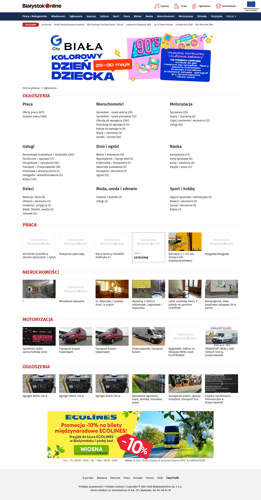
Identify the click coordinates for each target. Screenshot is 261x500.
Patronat (115, 477)
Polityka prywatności (91, 486)
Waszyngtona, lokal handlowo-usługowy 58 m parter (220, 304)
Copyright (132, 486)
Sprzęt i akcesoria (181, 205)
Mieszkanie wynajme (71, 301)
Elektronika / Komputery (111, 162)
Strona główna (31, 88)
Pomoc (150, 477)
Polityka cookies (114, 486)
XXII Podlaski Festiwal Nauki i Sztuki (105, 24)
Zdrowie (202, 16)
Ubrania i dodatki (107, 197)
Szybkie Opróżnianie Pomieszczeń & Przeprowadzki (218, 399)
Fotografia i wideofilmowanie (41, 175)
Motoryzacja (186, 16)
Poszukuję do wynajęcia (110, 124)
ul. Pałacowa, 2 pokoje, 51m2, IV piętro (109, 303)
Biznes (137, 16)
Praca (126, 16)
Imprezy (161, 6)
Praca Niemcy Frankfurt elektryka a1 (110, 255)
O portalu (88, 477)
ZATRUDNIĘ (141, 257)
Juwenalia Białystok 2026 (138, 24)
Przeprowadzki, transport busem (147, 350)
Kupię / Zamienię (107, 132)
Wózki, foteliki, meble (36, 209)
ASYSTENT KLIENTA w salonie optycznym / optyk (39, 255)
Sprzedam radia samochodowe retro (35, 350)
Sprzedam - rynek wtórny (111, 112)
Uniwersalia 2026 (184, 24)
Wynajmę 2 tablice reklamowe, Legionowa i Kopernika (147, 304)
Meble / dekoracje (107, 154)
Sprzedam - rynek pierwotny (113, 116)
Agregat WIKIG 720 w (35, 396)
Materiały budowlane (109, 167)
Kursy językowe (179, 158)
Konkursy (46, 24)
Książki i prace (179, 167)
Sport (116, 16)
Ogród (100, 175)
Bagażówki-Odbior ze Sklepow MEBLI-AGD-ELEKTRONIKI (182, 352)
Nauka (149, 16)
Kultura (104, 16)
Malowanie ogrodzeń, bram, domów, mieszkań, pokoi (147, 399)
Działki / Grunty (106, 137)
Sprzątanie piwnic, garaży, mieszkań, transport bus (185, 397)
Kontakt (137, 477)
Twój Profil (172, 477)
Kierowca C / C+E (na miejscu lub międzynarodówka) (181, 257)
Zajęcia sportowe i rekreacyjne (189, 197)
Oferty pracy (30, 112)
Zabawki (28, 213)
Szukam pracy (31, 116)
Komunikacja (226, 6)
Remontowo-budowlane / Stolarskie (45, 154)
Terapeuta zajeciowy (71, 254)
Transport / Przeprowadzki (39, 167)
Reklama (102, 477)
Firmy (181, 6)
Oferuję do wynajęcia (109, 120)
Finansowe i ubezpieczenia (39, 171)
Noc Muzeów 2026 (204, 24)
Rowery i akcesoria (181, 201)
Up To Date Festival (163, 24)
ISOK (160, 477)
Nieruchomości (166, 16)
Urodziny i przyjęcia (35, 205)
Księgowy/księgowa (217, 254)
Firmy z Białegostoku (35, 16)
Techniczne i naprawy (36, 158)
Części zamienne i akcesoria (187, 120)
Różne (26, 179)
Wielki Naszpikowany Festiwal (69, 24)
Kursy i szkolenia (180, 162)
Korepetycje (177, 154)
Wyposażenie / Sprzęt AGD (112, 158)
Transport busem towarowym (69, 350)
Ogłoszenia (201, 6)
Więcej (231, 16)
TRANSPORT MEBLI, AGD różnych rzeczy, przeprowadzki (219, 352)
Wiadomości (58, 16)
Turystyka (216, 16)
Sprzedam (176, 112)
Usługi (174, 124)
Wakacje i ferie (32, 197)
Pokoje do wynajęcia (108, 128)
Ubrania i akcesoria (35, 201)
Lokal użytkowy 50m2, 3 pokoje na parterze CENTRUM (183, 304)
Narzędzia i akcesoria (109, 171)
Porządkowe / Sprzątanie (38, 162)
